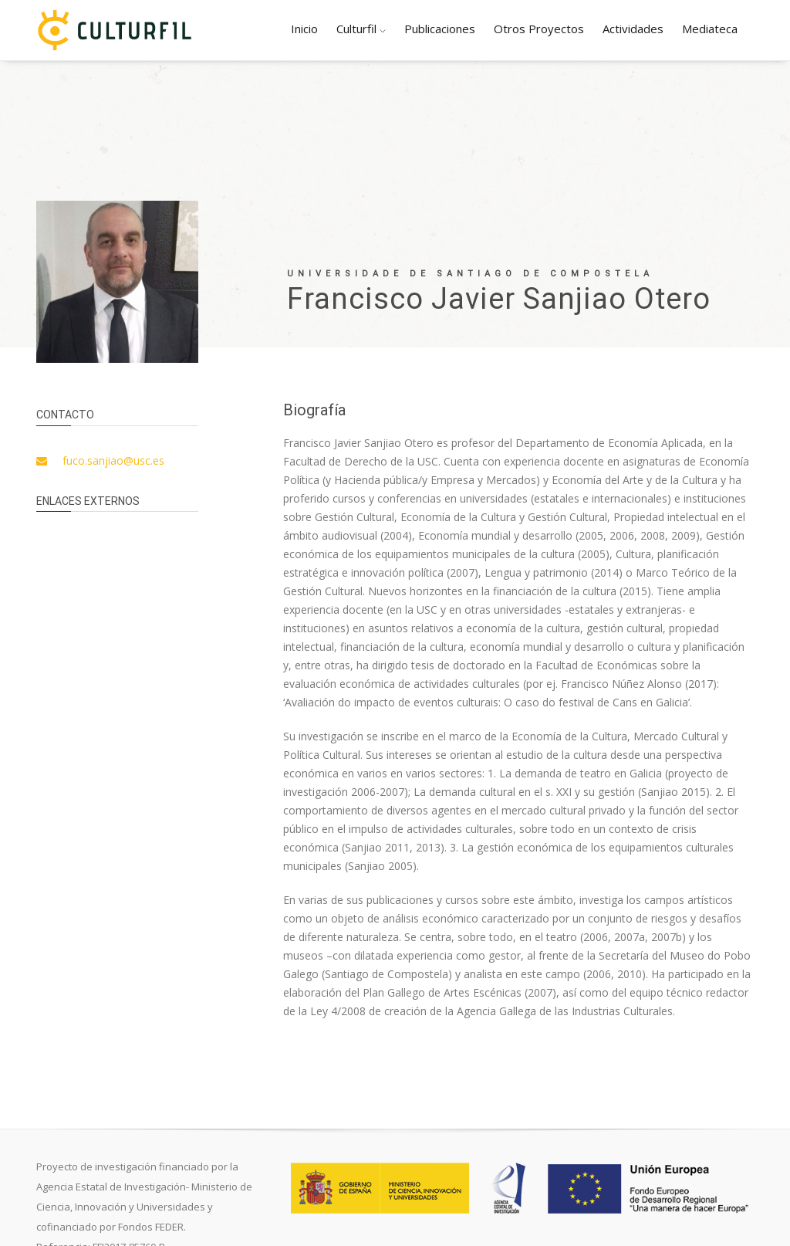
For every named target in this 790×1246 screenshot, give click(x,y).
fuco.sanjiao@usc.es (100, 460)
